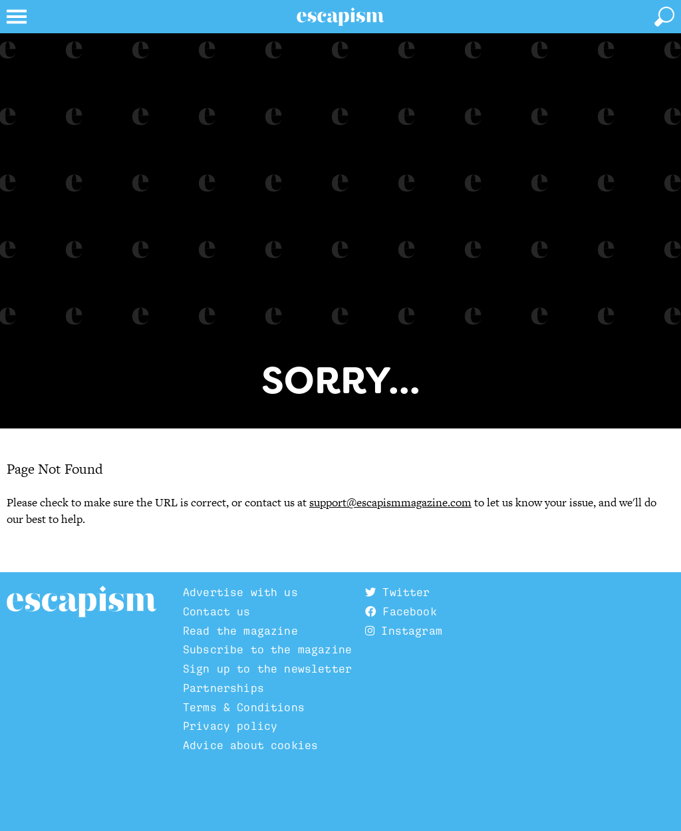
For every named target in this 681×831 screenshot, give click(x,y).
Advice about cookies (250, 745)
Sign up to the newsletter (267, 668)
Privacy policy (230, 726)
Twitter (397, 592)
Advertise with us (240, 592)
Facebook (401, 611)
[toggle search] (664, 16)
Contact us (217, 611)
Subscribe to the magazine (267, 649)
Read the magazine (240, 630)
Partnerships (223, 688)
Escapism (81, 602)
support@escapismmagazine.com (390, 502)
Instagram (403, 630)
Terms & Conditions (244, 707)
